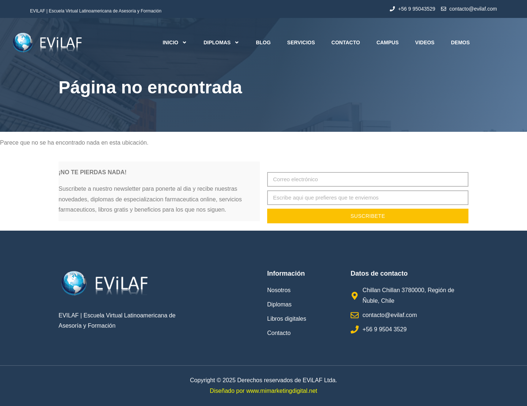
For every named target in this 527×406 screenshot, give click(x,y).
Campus (388, 42)
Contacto (346, 42)
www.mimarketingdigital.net (281, 391)
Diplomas (221, 42)
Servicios (301, 42)
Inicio (174, 42)
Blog (263, 42)
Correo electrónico (291, 166)
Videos (424, 42)
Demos (460, 42)
